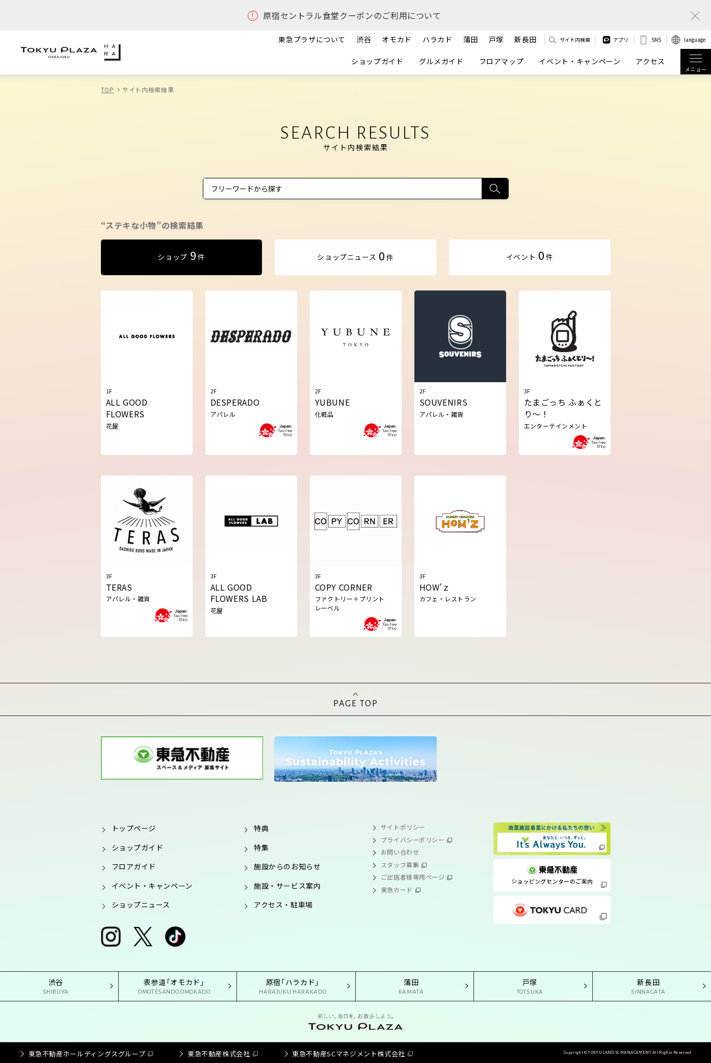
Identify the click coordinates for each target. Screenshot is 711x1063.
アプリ (620, 39)
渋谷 (363, 39)
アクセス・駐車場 (283, 904)
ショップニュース (355, 255)
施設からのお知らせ (287, 866)
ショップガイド (377, 61)
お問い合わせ (400, 851)
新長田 (525, 39)
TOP (107, 89)
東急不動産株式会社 (219, 1053)
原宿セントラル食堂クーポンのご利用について (352, 15)
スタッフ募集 (400, 864)
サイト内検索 (575, 39)
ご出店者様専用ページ (413, 876)
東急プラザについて (312, 39)
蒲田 (470, 39)
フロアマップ (501, 61)
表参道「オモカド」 (174, 987)
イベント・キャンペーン (579, 61)
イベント (530, 255)
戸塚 (496, 39)
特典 (261, 828)
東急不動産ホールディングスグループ (87, 1053)
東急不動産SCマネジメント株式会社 (348, 1053)
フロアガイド (134, 866)
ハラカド (438, 39)
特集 (261, 847)
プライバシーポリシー (413, 839)
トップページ (134, 828)
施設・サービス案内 (287, 886)
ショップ (181, 255)
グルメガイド (441, 61)
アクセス (650, 61)
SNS (656, 39)
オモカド (397, 39)
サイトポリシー (403, 826)
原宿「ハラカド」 (293, 987)
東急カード (397, 889)
